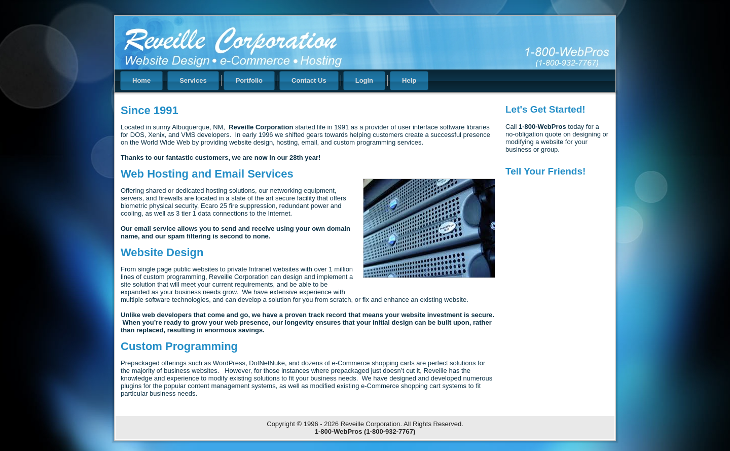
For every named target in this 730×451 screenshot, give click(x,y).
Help (409, 80)
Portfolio (249, 80)
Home (141, 80)
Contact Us (308, 80)
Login (364, 80)
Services (193, 80)
